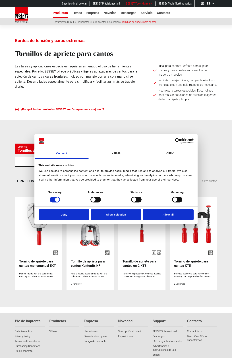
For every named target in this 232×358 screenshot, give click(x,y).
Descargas (159, 323)
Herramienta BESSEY (64, 21)
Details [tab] (116, 152)
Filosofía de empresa (95, 323)
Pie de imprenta (23, 337)
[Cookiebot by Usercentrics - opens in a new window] (178, 141)
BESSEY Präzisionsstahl (106, 3)
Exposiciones (125, 323)
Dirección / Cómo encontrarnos (197, 325)
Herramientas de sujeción (105, 21)
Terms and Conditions (27, 328)
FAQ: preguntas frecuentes (168, 328)
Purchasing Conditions (27, 333)
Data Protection (23, 318)
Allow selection (116, 214)
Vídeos (53, 318)
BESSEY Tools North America (175, 3)
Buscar (156, 341)
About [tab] (170, 152)
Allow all (168, 214)
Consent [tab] (61, 153)
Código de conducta (95, 328)
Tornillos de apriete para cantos (139, 21)
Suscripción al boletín (74, 3)
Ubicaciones (91, 318)
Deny (64, 214)
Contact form (194, 318)
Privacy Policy (22, 323)
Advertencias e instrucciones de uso (164, 335)
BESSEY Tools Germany (139, 3)
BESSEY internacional (165, 318)
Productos (84, 21)
